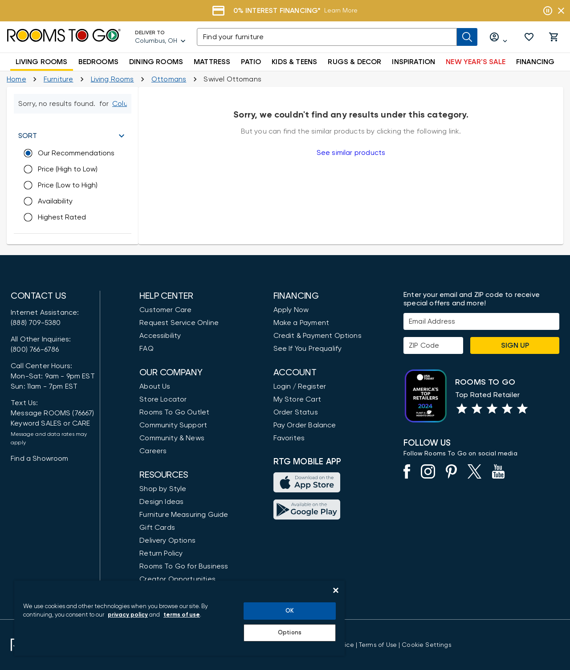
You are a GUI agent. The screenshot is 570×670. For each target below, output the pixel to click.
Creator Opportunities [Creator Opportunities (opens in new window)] (177, 579)
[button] (529, 37)
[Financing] (285, 10)
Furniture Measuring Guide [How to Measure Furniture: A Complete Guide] (183, 514)
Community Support (173, 425)
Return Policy (161, 553)
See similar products (351, 152)
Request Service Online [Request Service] (179, 322)
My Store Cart (297, 399)
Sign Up (515, 345)
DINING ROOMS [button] (156, 61)
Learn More (341, 11)
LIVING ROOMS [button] (42, 61)
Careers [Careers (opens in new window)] (153, 451)
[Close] (335, 590)
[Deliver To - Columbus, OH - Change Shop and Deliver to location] (160, 37)
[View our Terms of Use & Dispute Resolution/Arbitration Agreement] (378, 645)
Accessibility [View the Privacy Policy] (160, 335)
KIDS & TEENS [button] (294, 61)
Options (289, 633)
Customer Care (165, 309)
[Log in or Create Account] (498, 37)
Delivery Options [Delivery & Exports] (167, 540)
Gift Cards (157, 527)
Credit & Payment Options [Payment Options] (317, 335)
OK (289, 611)
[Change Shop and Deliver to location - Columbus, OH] (123, 104)
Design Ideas (161, 501)
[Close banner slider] (561, 10)
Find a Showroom (40, 458)
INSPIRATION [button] (413, 61)
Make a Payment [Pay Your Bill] (301, 322)
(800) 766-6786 (35, 349)
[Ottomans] (168, 79)
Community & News (171, 438)
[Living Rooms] (112, 79)
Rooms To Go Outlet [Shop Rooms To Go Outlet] (174, 412)
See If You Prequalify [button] (307, 348)
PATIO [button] (251, 61)
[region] (179, 618)
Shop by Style (162, 488)
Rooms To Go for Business (183, 566)
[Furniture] (58, 79)
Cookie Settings (426, 645)
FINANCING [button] (535, 61)
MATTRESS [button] (212, 61)
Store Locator (163, 399)
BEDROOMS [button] (98, 61)
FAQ (146, 348)
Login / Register (299, 386)
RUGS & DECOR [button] (354, 61)
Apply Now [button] (291, 309)
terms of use (181, 615)
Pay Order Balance (304, 425)
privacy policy (128, 615)
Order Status (295, 412)
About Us (154, 386)
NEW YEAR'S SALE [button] (475, 61)
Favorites (289, 438)
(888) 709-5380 (36, 322)
